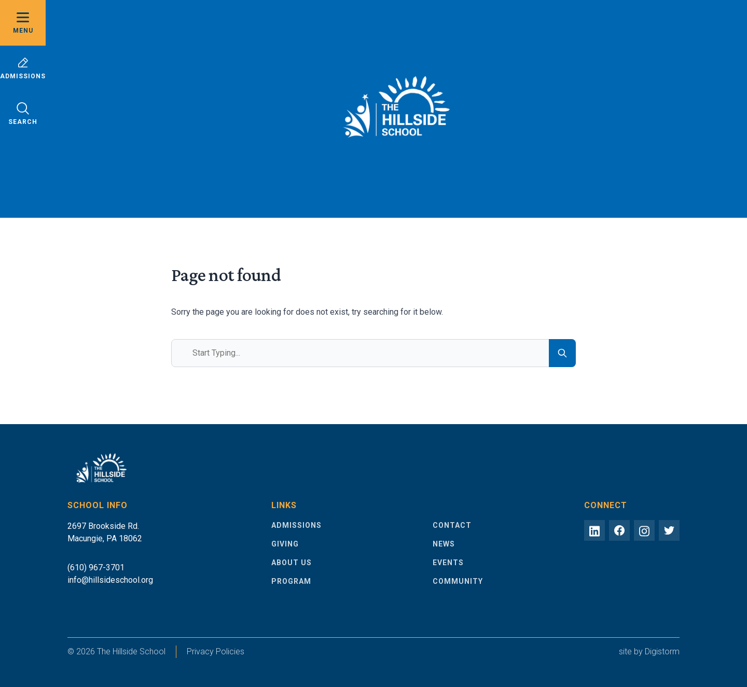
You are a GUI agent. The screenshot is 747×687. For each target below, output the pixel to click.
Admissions (23, 68)
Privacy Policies (215, 651)
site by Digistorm (649, 651)
